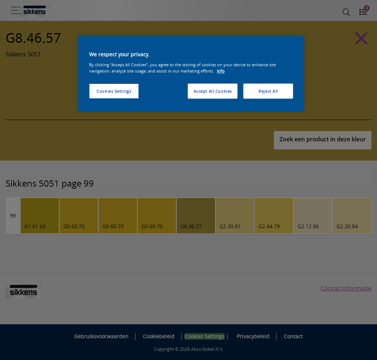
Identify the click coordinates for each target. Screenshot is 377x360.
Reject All (268, 91)
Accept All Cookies (213, 91)
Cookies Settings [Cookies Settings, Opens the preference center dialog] (113, 91)
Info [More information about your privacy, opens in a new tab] (221, 71)
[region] (191, 74)
